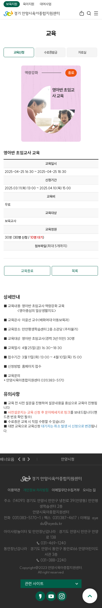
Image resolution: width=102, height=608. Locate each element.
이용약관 (14, 490)
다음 (28, 459)
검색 (89, 14)
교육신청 (19, 52)
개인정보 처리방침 (36, 490)
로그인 (81, 14)
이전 (19, 459)
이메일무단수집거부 (66, 490)
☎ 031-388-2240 (51, 560)
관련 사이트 (34, 583)
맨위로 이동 (89, 595)
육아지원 (28, 4)
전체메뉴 (96, 14)
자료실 (82, 52)
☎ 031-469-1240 (51, 543)
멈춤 (23, 459)
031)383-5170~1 (26, 517)
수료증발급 (50, 52)
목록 (75, 271)
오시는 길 (89, 490)
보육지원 (11, 4)
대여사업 (45, 4)
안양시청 (67, 459)
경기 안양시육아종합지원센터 (32, 13)
